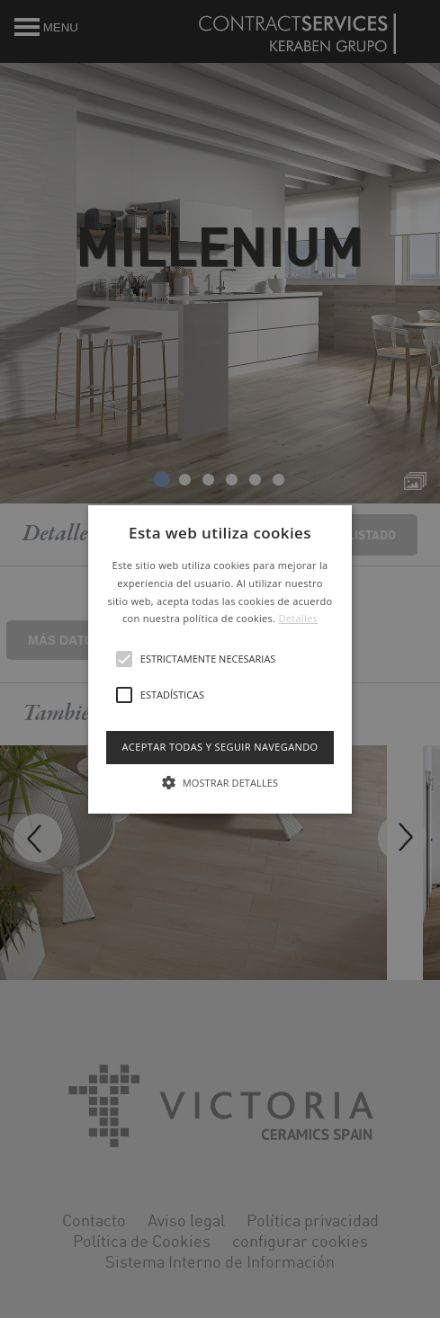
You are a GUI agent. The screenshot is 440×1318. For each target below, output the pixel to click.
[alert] (220, 659)
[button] (220, 659)
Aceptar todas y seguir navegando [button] (219, 746)
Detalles (298, 618)
